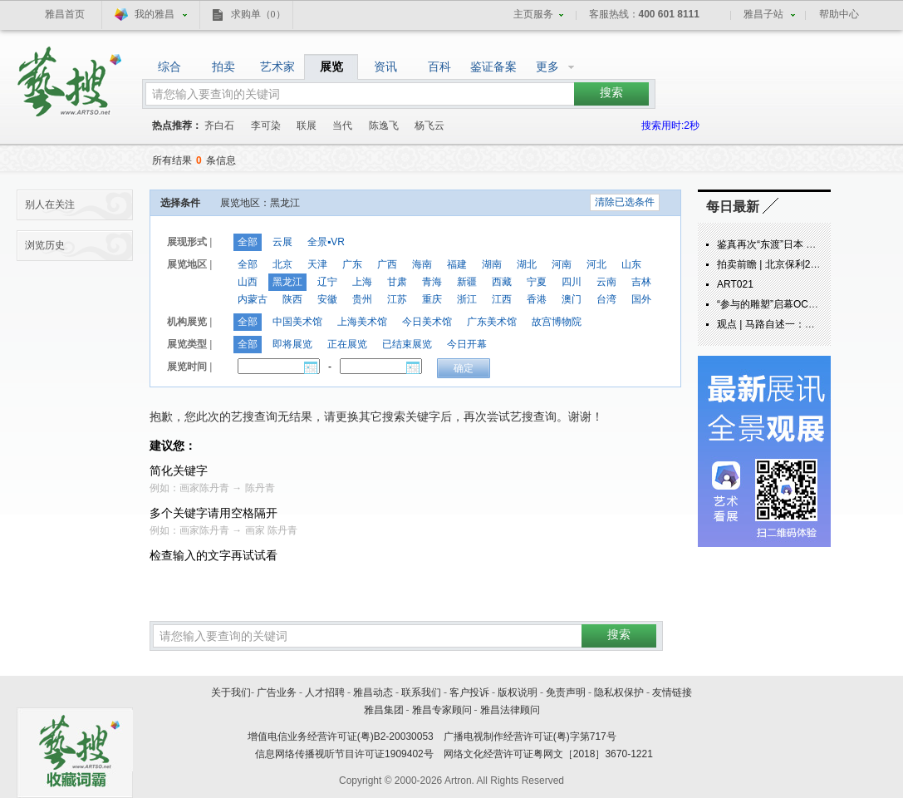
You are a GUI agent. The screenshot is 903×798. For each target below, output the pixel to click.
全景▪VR (326, 242)
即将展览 (292, 344)
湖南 (492, 264)
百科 (439, 66)
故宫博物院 (557, 322)
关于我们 (231, 692)
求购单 (258, 14)
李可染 (266, 125)
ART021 (735, 284)
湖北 (527, 264)
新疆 (467, 282)
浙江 (467, 299)
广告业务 (277, 692)
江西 (502, 299)
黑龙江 (287, 282)
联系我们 (421, 692)
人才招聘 (325, 692)
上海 (362, 282)
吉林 (641, 282)
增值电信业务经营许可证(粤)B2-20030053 (341, 736)
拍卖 (223, 66)
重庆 (432, 299)
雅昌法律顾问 (510, 710)
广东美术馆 (492, 322)
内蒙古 (252, 299)
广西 (387, 264)
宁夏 (537, 282)
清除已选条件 (625, 202)
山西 (248, 282)
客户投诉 (469, 692)
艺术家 (277, 66)
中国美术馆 (297, 322)
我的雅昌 (154, 14)
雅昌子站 (763, 14)
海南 (422, 264)
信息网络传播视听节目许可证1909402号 (344, 754)
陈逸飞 (384, 125)
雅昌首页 (65, 14)
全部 (248, 242)
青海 (432, 282)
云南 (606, 282)
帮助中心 (839, 14)
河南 (562, 264)
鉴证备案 (493, 66)
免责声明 (566, 692)
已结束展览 (407, 344)
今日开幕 (467, 344)
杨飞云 (429, 125)
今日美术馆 (427, 322)
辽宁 (327, 282)
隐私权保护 (619, 692)
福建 (457, 264)
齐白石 (219, 125)
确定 (464, 368)
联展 (307, 125)
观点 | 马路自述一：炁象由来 (781, 324)
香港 (537, 299)
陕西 (292, 299)
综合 (169, 66)
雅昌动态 (373, 692)
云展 (282, 242)
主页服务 (533, 14)
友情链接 (672, 692)
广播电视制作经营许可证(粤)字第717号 (530, 736)
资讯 (385, 66)
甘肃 (397, 282)
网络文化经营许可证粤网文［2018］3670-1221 (548, 754)
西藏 (502, 282)
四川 (572, 282)
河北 (596, 264)
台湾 (606, 299)
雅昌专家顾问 (442, 710)
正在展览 (347, 344)
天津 (317, 264)
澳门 (572, 299)
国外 (641, 299)
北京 (282, 264)
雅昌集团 (384, 710)
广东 (352, 264)
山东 (631, 264)
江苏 (397, 299)
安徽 (327, 299)
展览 (331, 66)
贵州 (362, 299)
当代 (342, 125)
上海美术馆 (362, 322)
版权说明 (517, 692)
